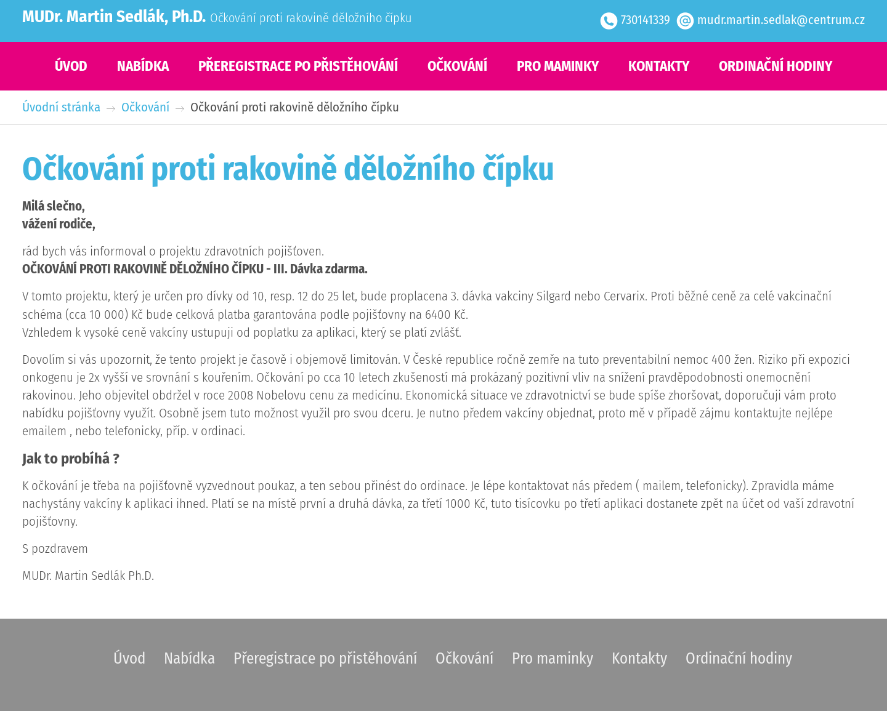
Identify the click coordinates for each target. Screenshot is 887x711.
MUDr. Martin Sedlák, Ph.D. (114, 16)
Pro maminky (558, 66)
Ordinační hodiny (775, 66)
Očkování (457, 66)
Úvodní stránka (61, 107)
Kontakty (658, 66)
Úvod (71, 66)
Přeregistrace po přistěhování (298, 66)
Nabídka (143, 66)
